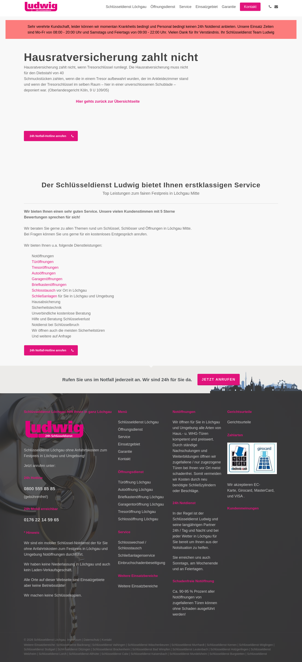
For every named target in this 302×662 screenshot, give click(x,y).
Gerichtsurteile (239, 422)
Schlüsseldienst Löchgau (138, 422)
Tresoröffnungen (45, 267)
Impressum (74, 639)
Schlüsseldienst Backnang (73, 644)
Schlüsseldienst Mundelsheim (188, 653)
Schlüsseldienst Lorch (53, 653)
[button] (51, 136)
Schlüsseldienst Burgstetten (227, 653)
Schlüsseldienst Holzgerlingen (229, 649)
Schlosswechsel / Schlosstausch (132, 545)
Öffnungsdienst (130, 429)
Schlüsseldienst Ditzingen (74, 649)
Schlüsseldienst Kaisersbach (149, 653)
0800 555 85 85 (39, 488)
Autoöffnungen (44, 273)
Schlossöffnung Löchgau (138, 519)
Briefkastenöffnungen (49, 285)
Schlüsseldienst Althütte (84, 653)
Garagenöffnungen (47, 279)
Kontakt (124, 459)
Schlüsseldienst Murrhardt (188, 644)
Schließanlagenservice (136, 555)
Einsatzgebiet (129, 444)
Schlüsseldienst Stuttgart (39, 649)
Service (124, 437)
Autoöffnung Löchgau (135, 490)
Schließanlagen (44, 296)
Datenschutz (92, 639)
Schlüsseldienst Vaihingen (108, 644)
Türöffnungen (43, 262)
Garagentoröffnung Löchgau (141, 504)
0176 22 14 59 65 (41, 519)
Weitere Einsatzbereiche (138, 586)
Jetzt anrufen (218, 379)
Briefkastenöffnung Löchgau (141, 497)
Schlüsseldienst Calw (114, 653)
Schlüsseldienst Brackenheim (111, 649)
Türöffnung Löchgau (134, 482)
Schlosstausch (44, 290)
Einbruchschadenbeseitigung (141, 563)
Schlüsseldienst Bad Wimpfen (151, 649)
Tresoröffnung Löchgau (137, 512)
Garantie (125, 452)
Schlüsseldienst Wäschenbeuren (148, 644)
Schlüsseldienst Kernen (222, 644)
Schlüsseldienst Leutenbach (190, 649)
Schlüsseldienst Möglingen (256, 644)
